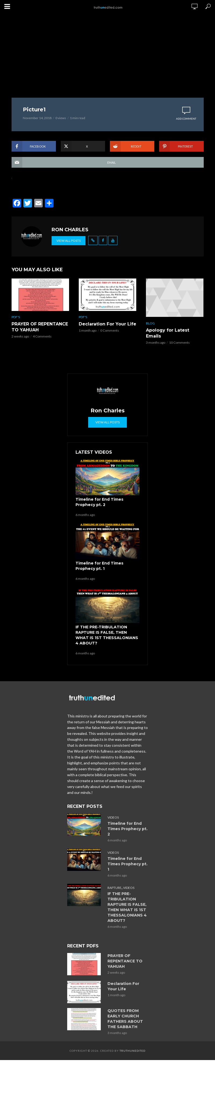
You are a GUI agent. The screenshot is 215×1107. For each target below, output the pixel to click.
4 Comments (42, 336)
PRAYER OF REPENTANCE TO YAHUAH (40, 326)
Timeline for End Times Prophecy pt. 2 (99, 502)
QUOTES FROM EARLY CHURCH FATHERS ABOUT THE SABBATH (125, 1018)
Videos (113, 817)
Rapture (114, 888)
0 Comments (109, 330)
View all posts (68, 241)
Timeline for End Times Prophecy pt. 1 (99, 566)
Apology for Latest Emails (167, 333)
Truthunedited (132, 1050)
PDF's (16, 317)
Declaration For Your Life (107, 324)
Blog (150, 323)
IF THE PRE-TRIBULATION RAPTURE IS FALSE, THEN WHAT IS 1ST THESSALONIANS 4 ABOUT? (107, 635)
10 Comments (179, 342)
